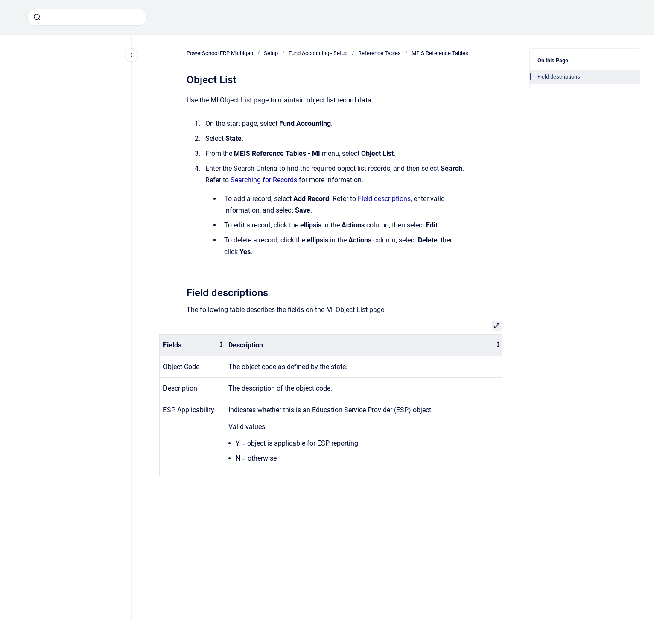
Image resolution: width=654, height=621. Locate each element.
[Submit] (37, 17)
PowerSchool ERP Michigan (220, 53)
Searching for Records (264, 180)
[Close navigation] (131, 55)
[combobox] (87, 17)
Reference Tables (379, 53)
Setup (271, 53)
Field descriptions (384, 199)
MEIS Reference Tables (440, 53)
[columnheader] (192, 345)
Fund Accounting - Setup (318, 53)
